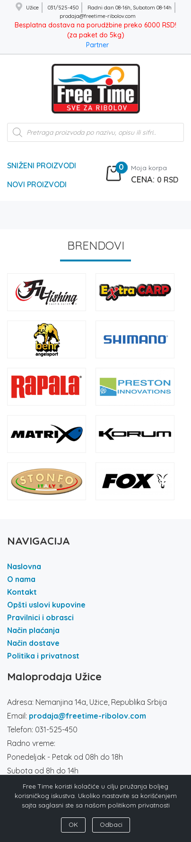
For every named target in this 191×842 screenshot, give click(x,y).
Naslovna (24, 566)
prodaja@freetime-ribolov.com (87, 715)
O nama (21, 579)
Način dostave (33, 643)
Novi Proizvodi (37, 184)
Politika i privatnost (43, 655)
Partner (97, 45)
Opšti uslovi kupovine (46, 604)
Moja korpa (149, 168)
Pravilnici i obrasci (40, 617)
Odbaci (111, 824)
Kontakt (22, 592)
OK (73, 824)
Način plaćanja (33, 630)
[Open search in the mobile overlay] (95, 137)
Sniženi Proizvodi (41, 165)
